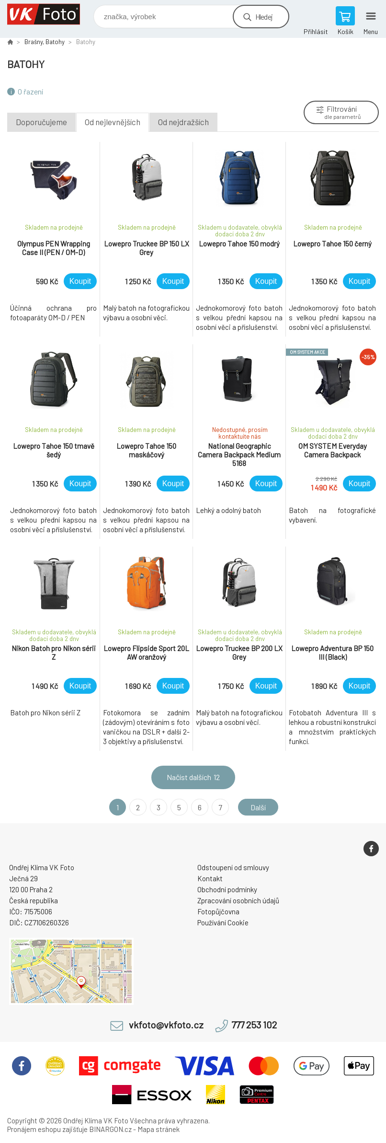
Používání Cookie (223, 922)
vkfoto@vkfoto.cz (166, 1024)
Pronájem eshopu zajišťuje (47, 1129)
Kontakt (210, 878)
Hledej (263, 16)
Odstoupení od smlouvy (233, 867)
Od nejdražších (183, 122)
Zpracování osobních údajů (238, 900)
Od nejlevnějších (112, 122)
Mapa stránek (158, 1129)
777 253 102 (254, 1024)
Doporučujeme (41, 122)
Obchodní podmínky (227, 889)
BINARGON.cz (110, 1129)
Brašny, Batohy (44, 42)
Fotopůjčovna (218, 911)
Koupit (80, 281)
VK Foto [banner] (49, 14)
